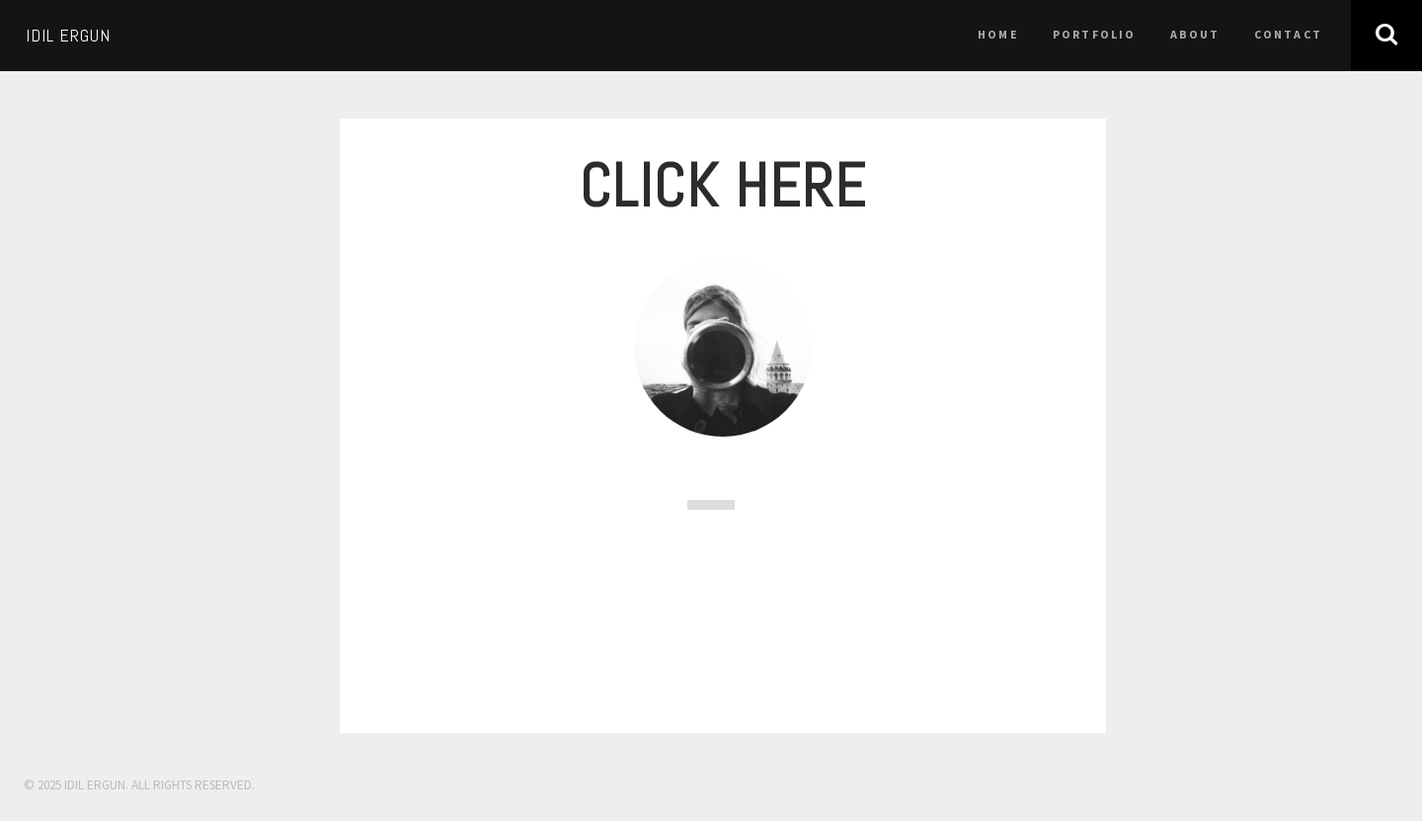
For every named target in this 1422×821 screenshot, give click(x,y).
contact (1288, 34)
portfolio (1095, 34)
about (1195, 34)
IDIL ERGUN (68, 35)
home (998, 34)
